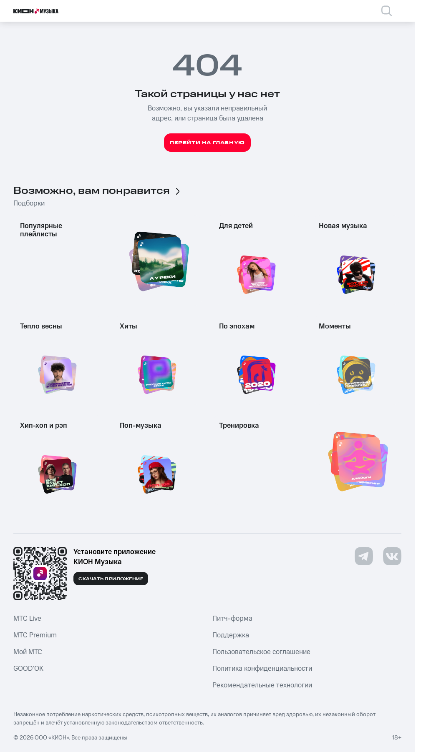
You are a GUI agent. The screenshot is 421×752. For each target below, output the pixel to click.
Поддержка (230, 635)
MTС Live (27, 619)
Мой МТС (27, 652)
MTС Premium (35, 635)
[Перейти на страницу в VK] (392, 556)
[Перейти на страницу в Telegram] (364, 556)
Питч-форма (232, 619)
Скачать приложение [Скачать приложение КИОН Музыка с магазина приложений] (110, 579)
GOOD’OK (28, 669)
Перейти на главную (207, 142)
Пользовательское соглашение (261, 652)
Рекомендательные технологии (262, 685)
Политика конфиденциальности (262, 669)
